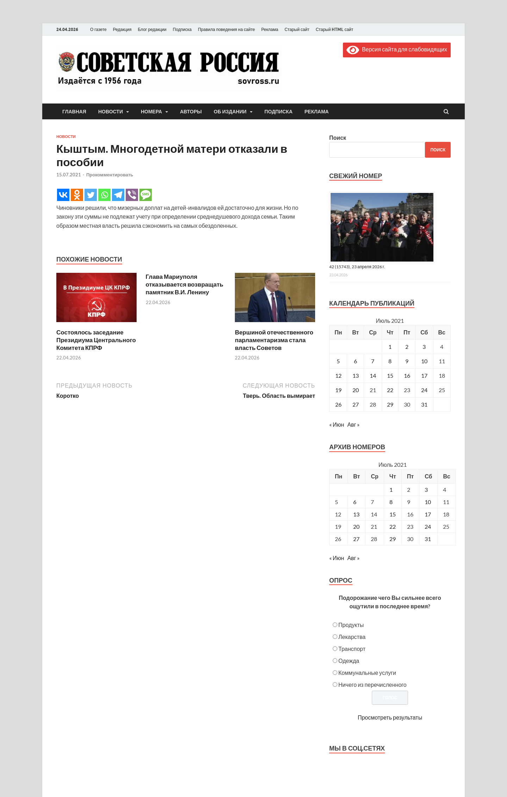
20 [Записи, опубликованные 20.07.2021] (355, 390)
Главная (74, 111)
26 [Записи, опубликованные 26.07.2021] (338, 404)
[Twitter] (90, 195)
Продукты (351, 624)
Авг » (353, 424)
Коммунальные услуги (367, 672)
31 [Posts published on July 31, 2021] (428, 538)
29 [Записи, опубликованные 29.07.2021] (390, 404)
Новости (110, 111)
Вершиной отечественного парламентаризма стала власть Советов (274, 339)
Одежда (348, 660)
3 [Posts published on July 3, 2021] (426, 489)
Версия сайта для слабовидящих (396, 49)
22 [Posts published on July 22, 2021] (392, 526)
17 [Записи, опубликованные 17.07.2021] (424, 375)
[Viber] (132, 195)
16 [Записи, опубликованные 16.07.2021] (407, 375)
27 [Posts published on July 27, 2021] (356, 538)
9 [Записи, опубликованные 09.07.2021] (406, 361)
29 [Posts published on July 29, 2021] (392, 538)
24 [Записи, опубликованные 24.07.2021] (424, 390)
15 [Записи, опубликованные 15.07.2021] (390, 375)
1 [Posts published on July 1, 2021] (391, 489)
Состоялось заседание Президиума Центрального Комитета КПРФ (96, 339)
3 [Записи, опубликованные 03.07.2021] (424, 346)
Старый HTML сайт (334, 29)
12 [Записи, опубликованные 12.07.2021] (338, 375)
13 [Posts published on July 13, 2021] (356, 514)
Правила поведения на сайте (226, 29)
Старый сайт (296, 29)
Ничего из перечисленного (372, 684)
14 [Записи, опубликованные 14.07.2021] (373, 375)
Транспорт (351, 648)
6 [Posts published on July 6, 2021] (354, 501)
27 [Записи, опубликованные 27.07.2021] (355, 404)
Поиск (337, 137)
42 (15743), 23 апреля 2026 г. (357, 266)
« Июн (336, 424)
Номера (151, 111)
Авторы (191, 111)
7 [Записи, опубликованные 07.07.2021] (372, 361)
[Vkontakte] (63, 195)
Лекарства (351, 636)
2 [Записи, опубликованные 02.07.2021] (406, 346)
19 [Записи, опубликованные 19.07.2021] (338, 390)
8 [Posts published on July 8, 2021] (391, 501)
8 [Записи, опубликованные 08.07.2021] (390, 361)
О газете (98, 29)
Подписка (182, 29)
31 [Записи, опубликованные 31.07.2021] (424, 404)
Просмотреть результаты (390, 717)
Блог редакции (152, 29)
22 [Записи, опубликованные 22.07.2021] (390, 390)
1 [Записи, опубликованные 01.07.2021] (390, 346)
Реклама (269, 29)
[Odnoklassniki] (77, 195)
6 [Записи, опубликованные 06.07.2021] (355, 361)
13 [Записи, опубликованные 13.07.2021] (355, 375)
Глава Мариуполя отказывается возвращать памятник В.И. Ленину (185, 284)
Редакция (122, 29)
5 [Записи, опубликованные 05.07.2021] (338, 361)
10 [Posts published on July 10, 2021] (428, 501)
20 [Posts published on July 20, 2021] (356, 526)
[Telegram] (118, 195)
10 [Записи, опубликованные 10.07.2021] (424, 361)
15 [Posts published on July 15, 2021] (392, 514)
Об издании (230, 111)
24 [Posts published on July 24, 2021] (428, 526)
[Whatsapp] (104, 195)
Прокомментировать (109, 174)
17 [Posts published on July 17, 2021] (428, 514)
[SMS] (145, 195)
